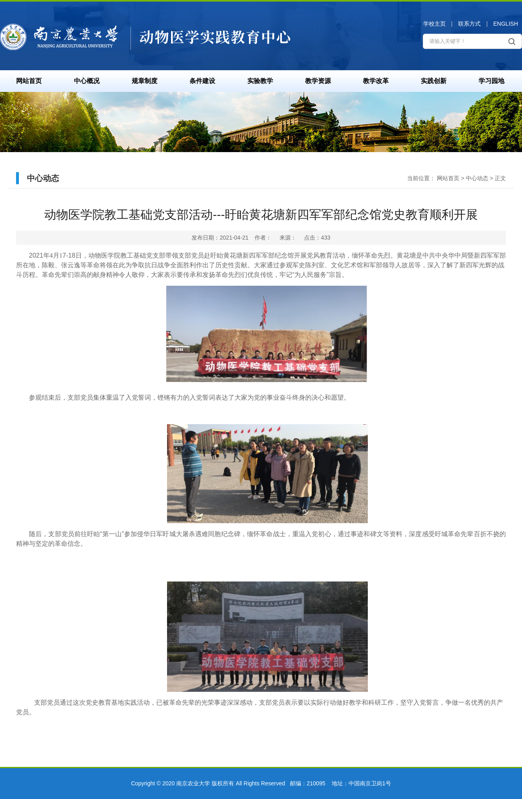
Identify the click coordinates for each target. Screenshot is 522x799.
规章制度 (144, 80)
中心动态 (477, 178)
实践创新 (434, 80)
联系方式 (469, 23)
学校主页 (434, 23)
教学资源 (318, 80)
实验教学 (260, 80)
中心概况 (87, 80)
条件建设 (202, 80)
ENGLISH (505, 23)
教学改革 (376, 80)
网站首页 (29, 80)
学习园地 (491, 80)
